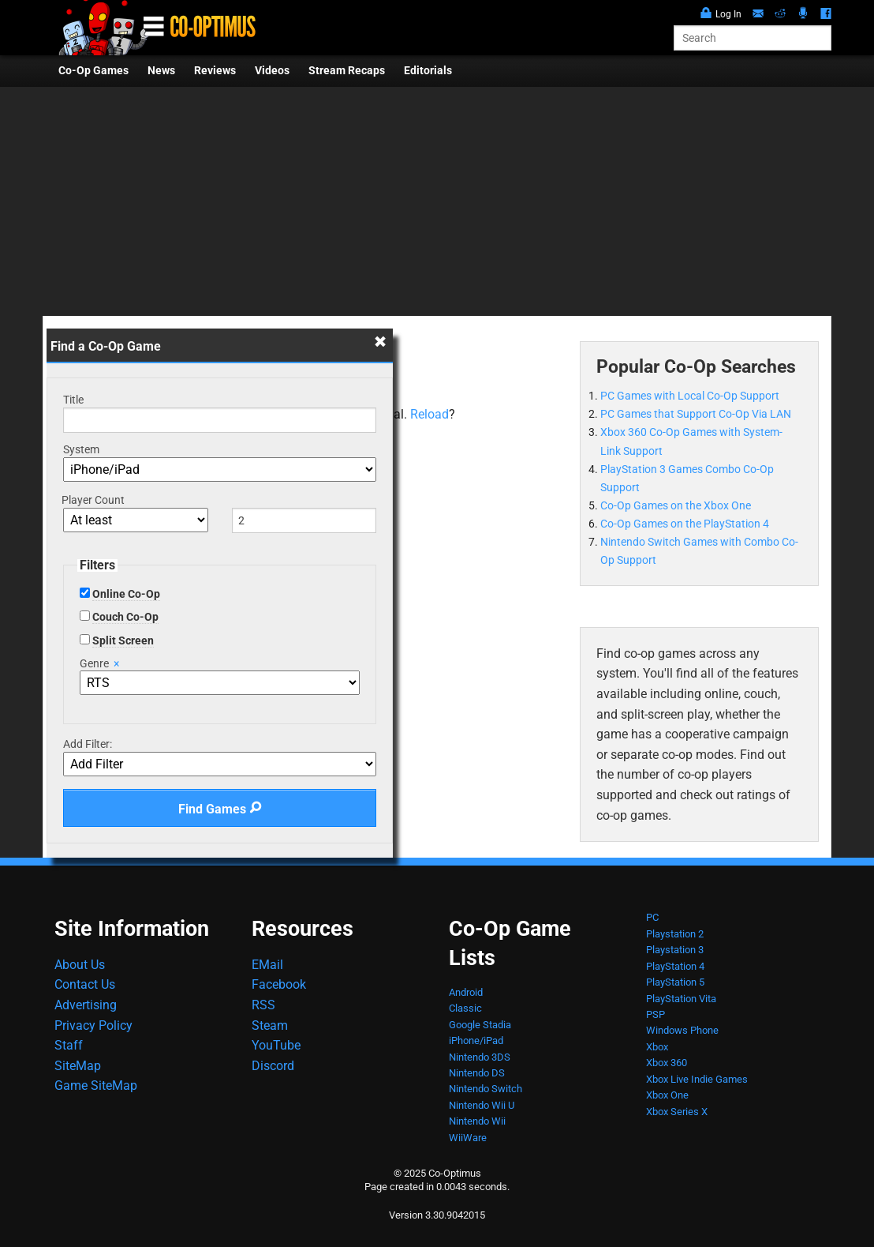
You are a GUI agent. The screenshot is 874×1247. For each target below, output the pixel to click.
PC (652, 917)
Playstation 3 (675, 950)
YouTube (276, 1045)
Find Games (220, 809)
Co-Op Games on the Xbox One (675, 506)
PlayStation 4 (675, 966)
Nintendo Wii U (481, 1105)
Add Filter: (87, 743)
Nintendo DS (477, 1073)
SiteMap (77, 1065)
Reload (429, 414)
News (161, 70)
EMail (267, 964)
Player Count (93, 499)
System (81, 449)
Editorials (428, 70)
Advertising (85, 1004)
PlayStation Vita (681, 999)
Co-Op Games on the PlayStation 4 (684, 524)
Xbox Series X (677, 1111)
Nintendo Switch (485, 1089)
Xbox (657, 1047)
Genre (99, 663)
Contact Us (84, 984)
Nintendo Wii (477, 1121)
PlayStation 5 (675, 982)
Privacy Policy (93, 1025)
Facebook (279, 984)
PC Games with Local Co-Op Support (689, 396)
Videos (272, 70)
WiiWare (468, 1138)
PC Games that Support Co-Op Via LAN (695, 414)
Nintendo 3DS (479, 1057)
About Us (79, 964)
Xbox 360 (666, 1063)
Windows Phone (682, 1030)
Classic (465, 1008)
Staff (68, 1045)
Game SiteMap (95, 1085)
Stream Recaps (346, 70)
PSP (655, 1014)
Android (466, 992)
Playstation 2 (675, 934)
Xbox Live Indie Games (697, 1079)
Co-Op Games (93, 70)
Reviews (215, 70)
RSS (263, 1004)
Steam (270, 1025)
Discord (273, 1065)
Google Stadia (480, 1025)
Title (73, 399)
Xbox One (667, 1095)
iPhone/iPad (476, 1040)
